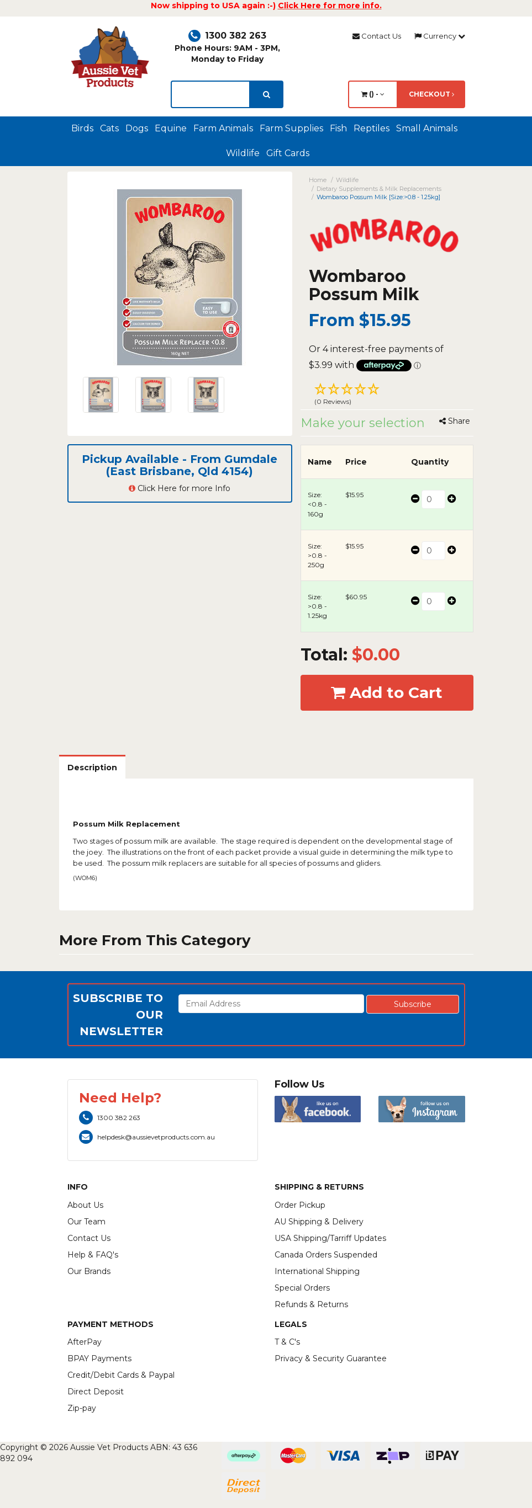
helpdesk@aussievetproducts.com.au (147, 1137)
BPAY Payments (99, 1358)
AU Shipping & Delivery (319, 1222)
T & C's (287, 1342)
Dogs (136, 128)
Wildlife (243, 153)
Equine (171, 128)
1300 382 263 (227, 35)
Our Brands (88, 1271)
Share (454, 421)
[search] (266, 94)
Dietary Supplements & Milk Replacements (379, 189)
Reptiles (371, 128)
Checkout (431, 94)
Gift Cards (287, 153)
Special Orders (302, 1288)
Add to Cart (387, 692)
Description (92, 767)
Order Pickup (300, 1205)
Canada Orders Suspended (326, 1255)
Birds (82, 128)
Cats (109, 128)
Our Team (86, 1222)
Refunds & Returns (311, 1304)
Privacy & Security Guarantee (331, 1358)
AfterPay (84, 1342)
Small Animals (426, 128)
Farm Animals (223, 128)
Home (317, 180)
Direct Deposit (95, 1392)
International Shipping (317, 1271)
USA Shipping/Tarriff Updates (330, 1238)
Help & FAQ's (92, 1255)
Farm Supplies (291, 128)
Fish (338, 128)
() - (372, 94)
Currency (439, 35)
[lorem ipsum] (210, 94)
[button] (387, 395)
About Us (85, 1205)
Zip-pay (81, 1408)
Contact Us (376, 35)
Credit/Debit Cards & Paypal (121, 1375)
